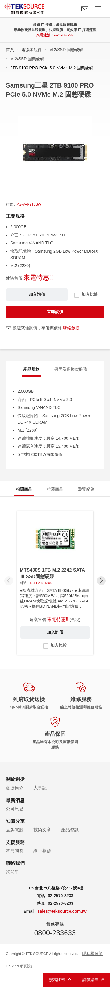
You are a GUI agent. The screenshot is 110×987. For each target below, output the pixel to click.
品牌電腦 (14, 829)
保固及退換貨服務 (70, 369)
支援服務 (15, 842)
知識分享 (15, 821)
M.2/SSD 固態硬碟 (66, 49)
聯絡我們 (84, 8)
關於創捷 (15, 779)
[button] (101, 580)
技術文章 (42, 829)
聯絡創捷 (71, 327)
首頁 (10, 49)
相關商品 (24, 489)
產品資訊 (70, 829)
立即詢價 (55, 311)
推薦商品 (55, 489)
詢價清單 (90, 979)
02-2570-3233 (63, 35)
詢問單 (12, 871)
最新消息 (15, 800)
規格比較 (57, 979)
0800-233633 (55, 933)
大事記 (40, 787)
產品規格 (31, 369)
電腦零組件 (31, 49)
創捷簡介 (14, 787)
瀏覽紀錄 (86, 489)
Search (71, 8)
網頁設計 (27, 966)
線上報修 (42, 850)
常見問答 (14, 850)
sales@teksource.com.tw (62, 911)
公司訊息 (14, 808)
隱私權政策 (92, 953)
